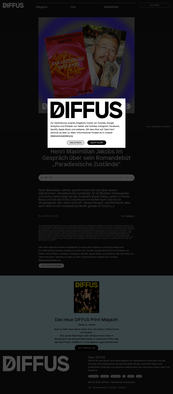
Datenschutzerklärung (61, 135)
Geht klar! (96, 142)
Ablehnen (75, 142)
